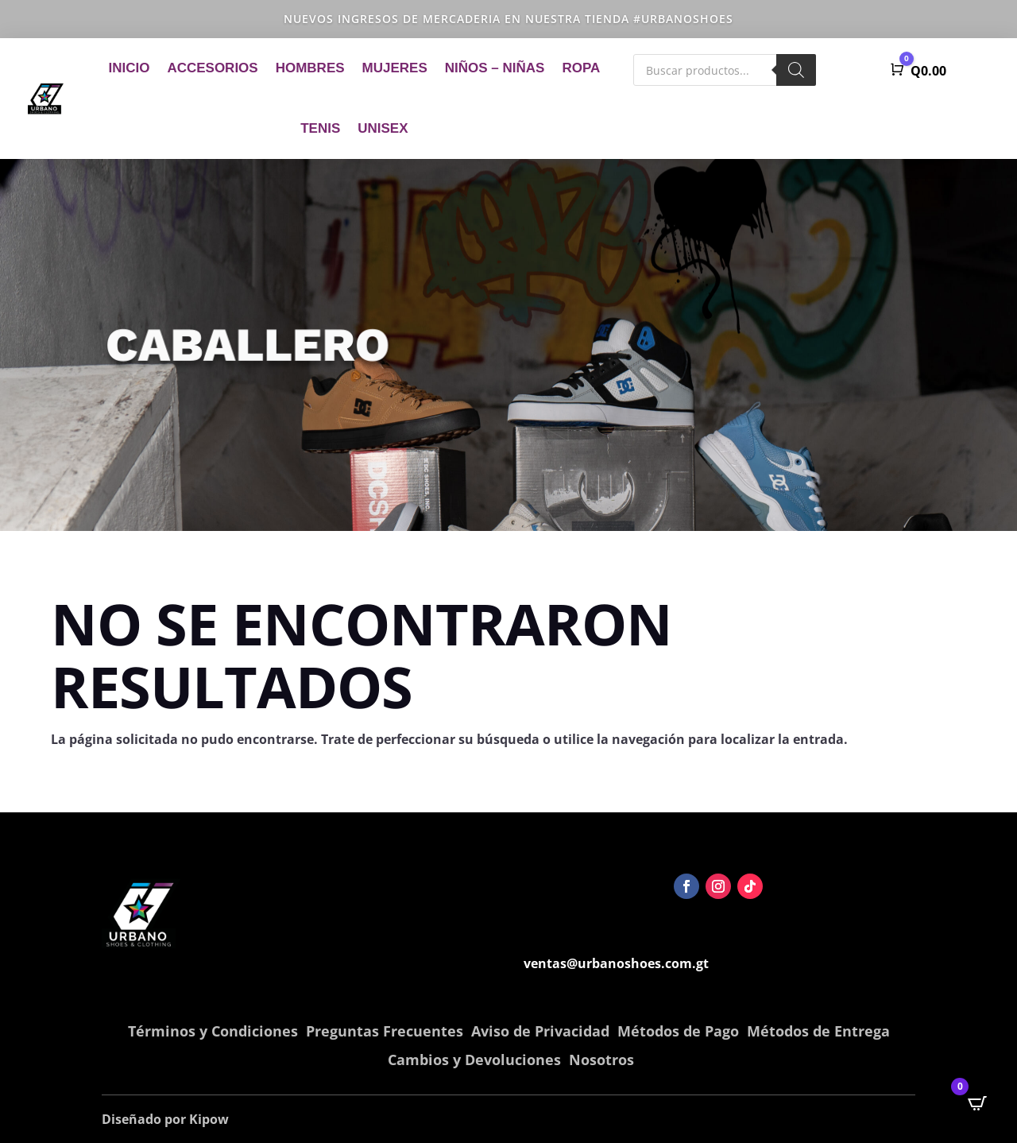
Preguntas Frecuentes (384, 1030)
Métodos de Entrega (818, 1030)
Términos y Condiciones (213, 1030)
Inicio (128, 68)
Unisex (383, 128)
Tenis (320, 128)
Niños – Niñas (495, 68)
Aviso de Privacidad (540, 1030)
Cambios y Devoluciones (474, 1059)
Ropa (581, 68)
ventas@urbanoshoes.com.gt (616, 963)
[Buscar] (796, 70)
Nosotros (601, 1059)
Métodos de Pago (678, 1030)
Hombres (310, 68)
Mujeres (394, 68)
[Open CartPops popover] (977, 1103)
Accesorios (212, 68)
